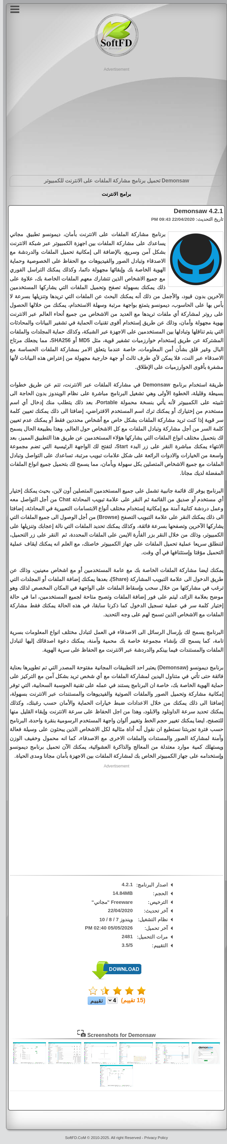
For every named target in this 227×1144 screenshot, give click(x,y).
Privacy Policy (153, 1138)
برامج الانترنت (113, 194)
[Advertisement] (113, 119)
